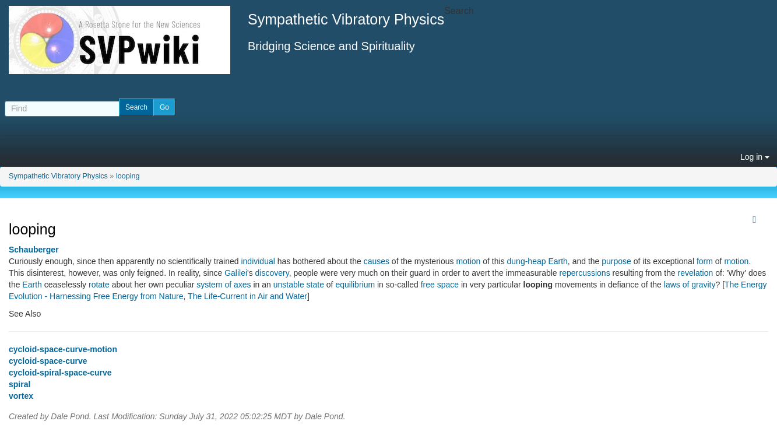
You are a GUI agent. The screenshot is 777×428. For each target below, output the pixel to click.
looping (128, 176)
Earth (557, 261)
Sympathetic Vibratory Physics (58, 176)
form (705, 261)
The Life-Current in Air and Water (247, 296)
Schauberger (34, 249)
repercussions (585, 273)
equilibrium (355, 284)
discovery (272, 273)
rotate (99, 284)
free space (440, 284)
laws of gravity (690, 284)
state (315, 284)
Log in (754, 157)
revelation (695, 273)
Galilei (235, 273)
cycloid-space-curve (48, 361)
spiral (19, 384)
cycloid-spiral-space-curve (60, 372)
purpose (616, 261)
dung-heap (526, 261)
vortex (21, 396)
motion (468, 261)
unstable (288, 284)
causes (376, 261)
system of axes (223, 284)
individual (258, 261)
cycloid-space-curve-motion (63, 349)
